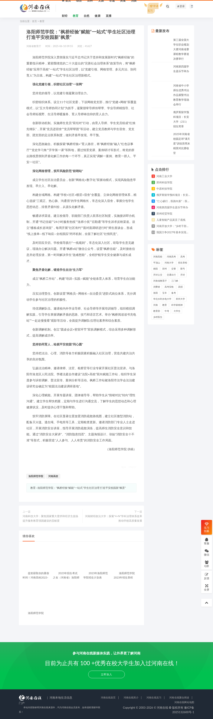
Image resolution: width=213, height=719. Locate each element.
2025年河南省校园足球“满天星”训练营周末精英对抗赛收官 (181, 143)
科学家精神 (177, 305)
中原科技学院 (164, 188)
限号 (182, 268)
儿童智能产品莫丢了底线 (170, 219)
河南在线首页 (108, 697)
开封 (182, 274)
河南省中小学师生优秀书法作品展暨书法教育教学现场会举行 (181, 95)
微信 (206, 552)
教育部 (156, 311)
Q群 (206, 564)
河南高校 (53, 476)
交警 (173, 268)
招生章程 (182, 262)
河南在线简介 (131, 697)
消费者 (156, 286)
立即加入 (106, 674)
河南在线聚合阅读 (179, 697)
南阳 (155, 268)
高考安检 (169, 286)
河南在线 (162, 707)
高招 (180, 286)
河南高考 (171, 256)
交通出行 (171, 274)
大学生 (177, 311)
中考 (167, 311)
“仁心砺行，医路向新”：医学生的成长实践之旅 (183, 201)
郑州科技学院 (164, 182)
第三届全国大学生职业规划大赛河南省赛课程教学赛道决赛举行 (181, 49)
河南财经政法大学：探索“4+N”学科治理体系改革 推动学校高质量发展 (113, 518)
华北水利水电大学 (162, 298)
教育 (42, 21)
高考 (182, 256)
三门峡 (174, 280)
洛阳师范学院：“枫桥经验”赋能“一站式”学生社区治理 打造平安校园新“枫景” (82, 487)
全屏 (206, 587)
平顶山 (156, 262)
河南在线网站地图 (184, 702)
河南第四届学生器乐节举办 (172, 207)
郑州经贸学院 (164, 213)
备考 (173, 292)
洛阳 (155, 292)
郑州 (164, 268)
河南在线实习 (153, 697)
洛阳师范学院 (35, 476)
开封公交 (157, 274)
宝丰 (164, 292)
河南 (155, 305)
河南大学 (169, 262)
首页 (34, 21)
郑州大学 (180, 298)
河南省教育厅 (160, 280)
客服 (206, 541)
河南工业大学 (164, 176)
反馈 (206, 576)
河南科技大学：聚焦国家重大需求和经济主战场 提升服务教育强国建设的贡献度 (50, 518)
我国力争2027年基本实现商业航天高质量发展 (183, 232)
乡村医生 (157, 317)
